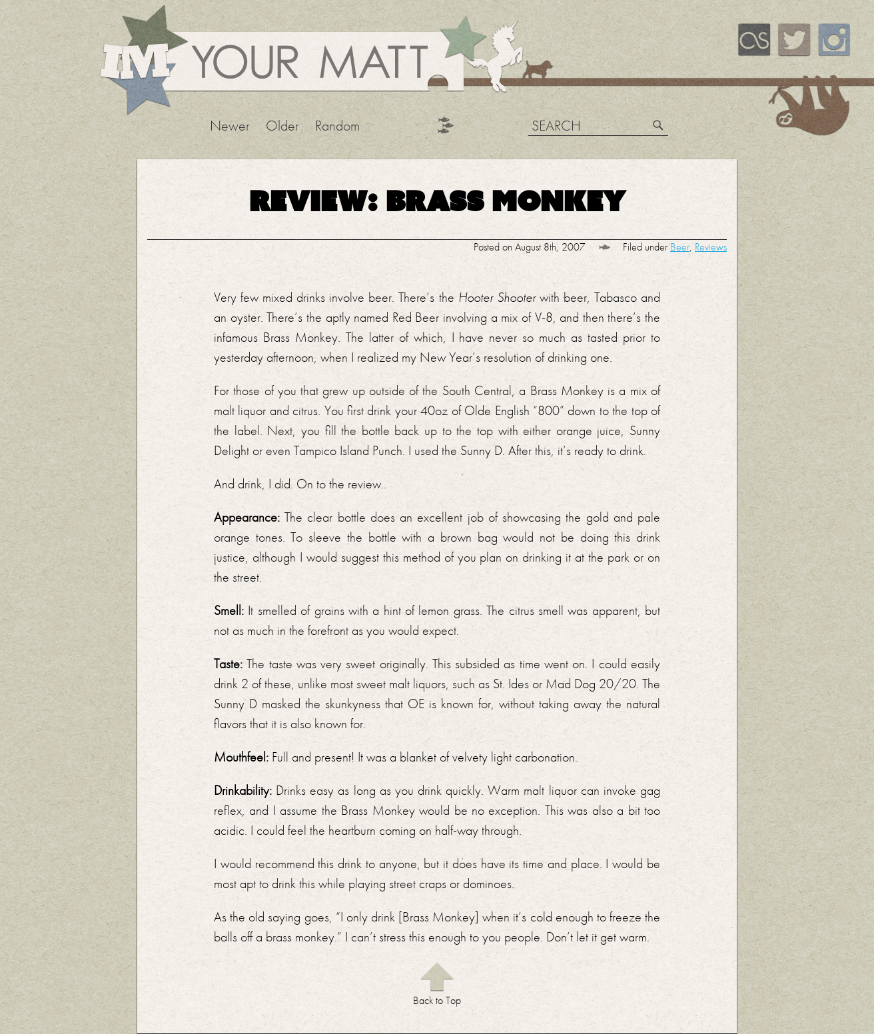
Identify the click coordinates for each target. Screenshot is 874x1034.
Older (282, 125)
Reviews (711, 247)
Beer (679, 247)
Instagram (834, 40)
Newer (230, 125)
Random (337, 125)
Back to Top (437, 1000)
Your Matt (309, 61)
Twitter (794, 40)
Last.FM (754, 40)
